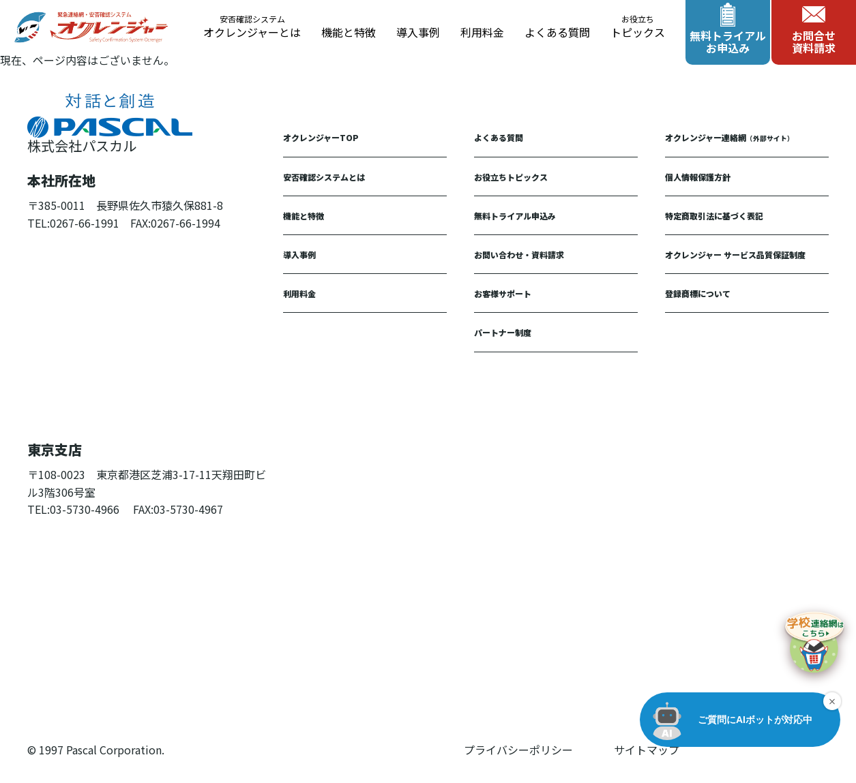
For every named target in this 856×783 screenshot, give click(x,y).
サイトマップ (646, 749)
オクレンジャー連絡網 (729, 137)
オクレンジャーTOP (321, 137)
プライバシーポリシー (518, 749)
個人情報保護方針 (697, 177)
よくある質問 (557, 32)
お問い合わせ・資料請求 (519, 254)
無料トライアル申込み (515, 215)
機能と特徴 (348, 32)
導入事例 (418, 32)
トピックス (637, 27)
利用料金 (482, 32)
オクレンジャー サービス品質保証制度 (735, 254)
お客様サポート (502, 293)
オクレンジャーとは (252, 27)
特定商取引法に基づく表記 (714, 215)
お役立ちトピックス (511, 177)
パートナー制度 (502, 332)
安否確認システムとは (324, 177)
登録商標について (697, 293)
